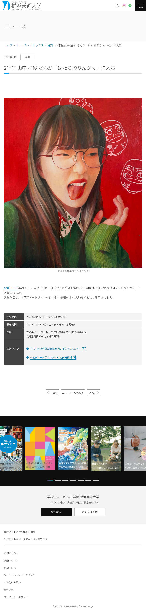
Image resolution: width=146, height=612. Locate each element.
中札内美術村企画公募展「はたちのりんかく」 (55, 348)
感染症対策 (10, 567)
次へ (91, 392)
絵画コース (11, 288)
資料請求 (56, 511)
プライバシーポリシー (16, 597)
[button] (50, 480)
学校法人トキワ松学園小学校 (19, 532)
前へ (54, 392)
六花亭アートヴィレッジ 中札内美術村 (51, 357)
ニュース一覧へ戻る (73, 392)
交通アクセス (11, 560)
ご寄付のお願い (12, 582)
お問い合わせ (89, 511)
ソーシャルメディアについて (19, 575)
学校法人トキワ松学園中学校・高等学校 (25, 539)
